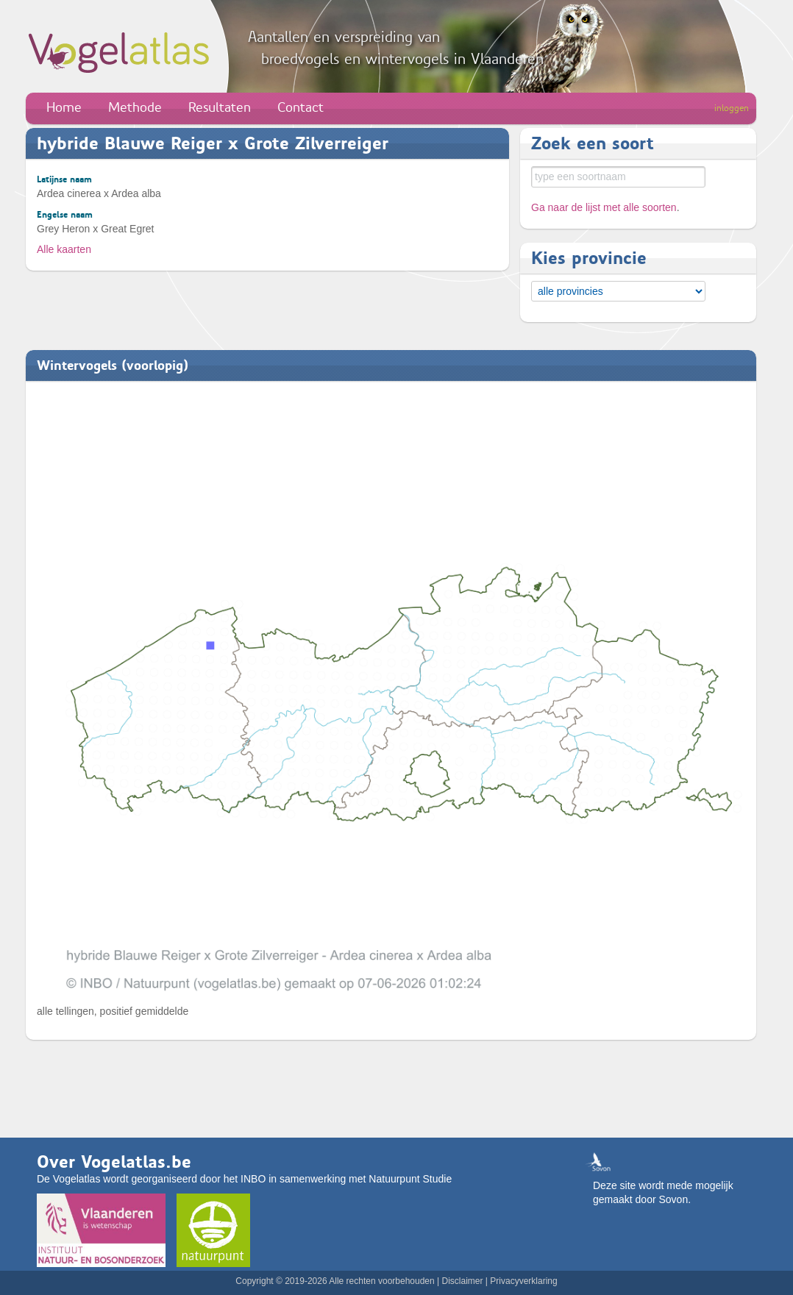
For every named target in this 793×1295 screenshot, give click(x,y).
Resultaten (219, 107)
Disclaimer (462, 1281)
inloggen (731, 108)
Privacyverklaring (523, 1281)
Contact (300, 107)
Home (64, 107)
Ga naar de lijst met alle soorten (604, 207)
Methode (135, 107)
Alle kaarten (64, 249)
